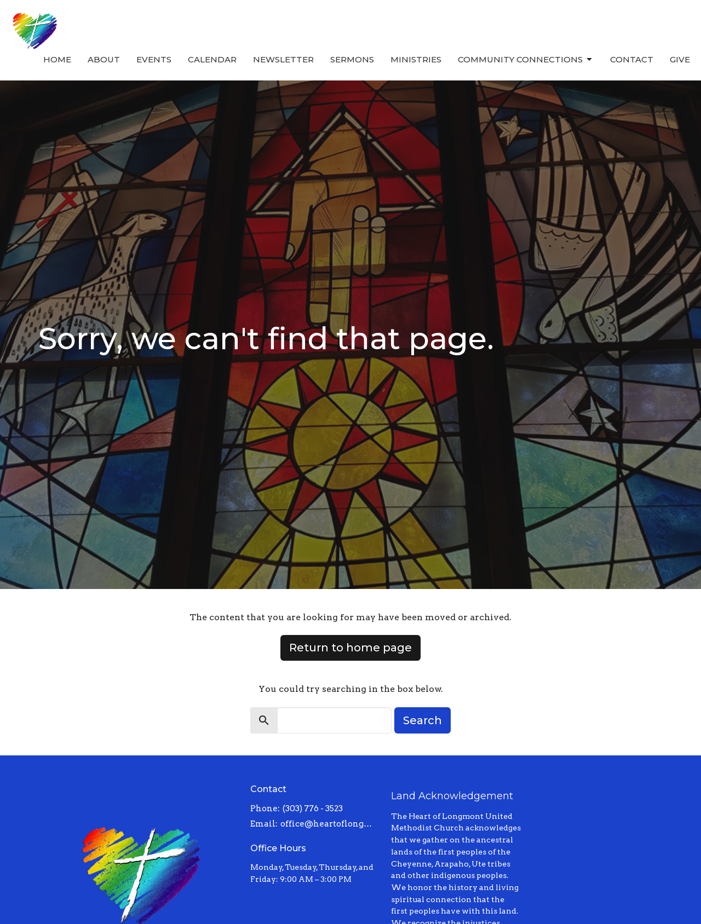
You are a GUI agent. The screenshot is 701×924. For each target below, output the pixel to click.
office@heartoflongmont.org (330, 824)
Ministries (415, 59)
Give (680, 59)
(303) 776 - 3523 (313, 808)
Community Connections (526, 59)
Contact (631, 59)
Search (422, 720)
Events (153, 59)
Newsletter (283, 59)
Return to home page (350, 647)
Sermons (352, 59)
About (104, 59)
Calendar (212, 59)
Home (57, 59)
